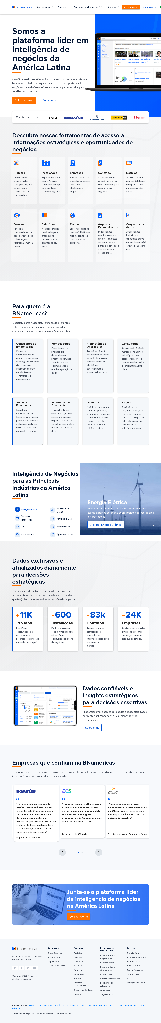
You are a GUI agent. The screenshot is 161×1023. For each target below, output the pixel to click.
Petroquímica (60, 526)
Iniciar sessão (149, 7)
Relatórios (79, 974)
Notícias (78, 966)
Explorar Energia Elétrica (106, 524)
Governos (105, 990)
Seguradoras (106, 994)
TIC (20, 526)
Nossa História (55, 957)
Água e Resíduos (62, 534)
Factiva (77, 979)
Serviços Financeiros (23, 518)
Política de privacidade (43, 1014)
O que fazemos (55, 953)
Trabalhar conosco (56, 966)
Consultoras (106, 974)
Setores (112, 7)
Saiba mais (49, 100)
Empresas (78, 957)
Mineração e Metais (59, 510)
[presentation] (143, 525)
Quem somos (43, 7)
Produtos (62, 7)
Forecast (78, 970)
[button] (78, 852)
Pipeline (78, 994)
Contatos (78, 962)
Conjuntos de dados (83, 990)
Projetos (78, 953)
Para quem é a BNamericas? (87, 7)
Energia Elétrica (26, 509)
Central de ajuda (63, 1014)
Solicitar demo (130, 7)
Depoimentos (54, 962)
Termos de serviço (21, 1014)
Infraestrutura (25, 534)
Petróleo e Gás (61, 519)
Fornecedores (107, 963)
